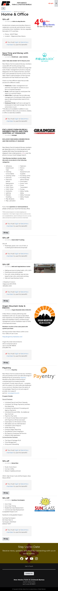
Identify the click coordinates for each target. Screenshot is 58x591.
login (17, 42)
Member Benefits (6, 11)
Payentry (23, 377)
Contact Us (29, 573)
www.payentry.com (13, 393)
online (23, 153)
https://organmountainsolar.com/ (12, 336)
